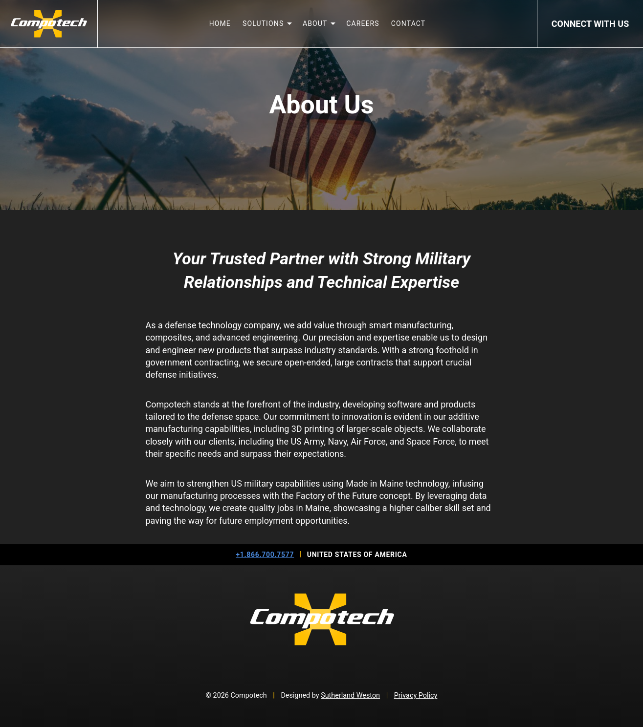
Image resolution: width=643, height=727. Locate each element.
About (315, 23)
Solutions (263, 23)
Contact (408, 23)
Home (220, 23)
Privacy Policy (416, 695)
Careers (362, 23)
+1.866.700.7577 (265, 554)
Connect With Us (590, 24)
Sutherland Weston (350, 695)
